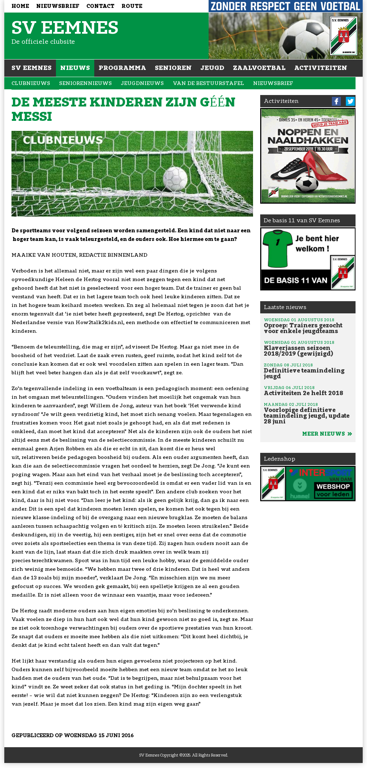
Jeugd (212, 68)
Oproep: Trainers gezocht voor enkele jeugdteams (308, 325)
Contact (100, 6)
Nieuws (75, 68)
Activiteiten (320, 68)
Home (20, 6)
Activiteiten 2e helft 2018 (308, 390)
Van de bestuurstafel (208, 83)
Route (131, 6)
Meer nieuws (327, 434)
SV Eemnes (31, 68)
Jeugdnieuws (142, 83)
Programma (122, 68)
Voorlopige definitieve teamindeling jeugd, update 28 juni (308, 413)
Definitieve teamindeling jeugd (308, 370)
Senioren (173, 68)
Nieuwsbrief (57, 6)
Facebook (336, 101)
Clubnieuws (30, 83)
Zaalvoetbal (259, 68)
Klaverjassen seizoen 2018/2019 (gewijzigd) (308, 348)
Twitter (350, 101)
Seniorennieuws (85, 83)
